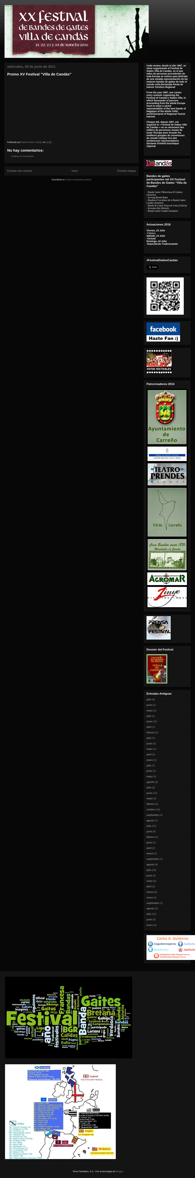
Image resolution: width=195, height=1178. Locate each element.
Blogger (119, 1171)
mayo (150, 710)
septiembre (153, 815)
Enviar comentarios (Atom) (78, 179)
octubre (151, 809)
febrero (151, 732)
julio (149, 699)
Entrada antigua (126, 170)
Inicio (75, 170)
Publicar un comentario (22, 156)
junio (149, 705)
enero (150, 760)
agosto (150, 782)
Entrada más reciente (19, 170)
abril (149, 727)
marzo (150, 853)
